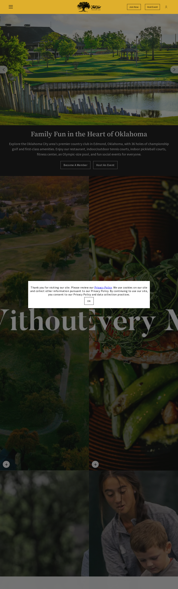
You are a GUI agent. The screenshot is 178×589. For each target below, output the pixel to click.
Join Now (134, 7)
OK (89, 301)
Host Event (152, 7)
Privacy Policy (103, 287)
